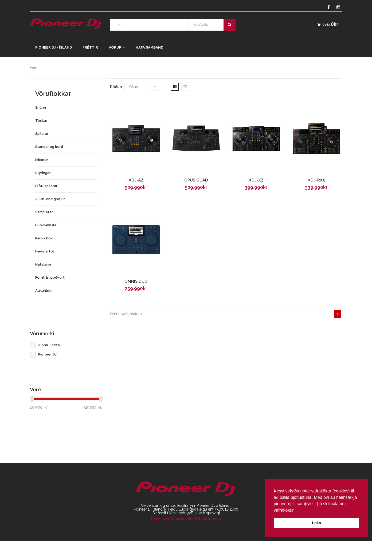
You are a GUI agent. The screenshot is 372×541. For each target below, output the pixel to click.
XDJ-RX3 (316, 180)
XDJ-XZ (256, 180)
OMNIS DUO (136, 281)
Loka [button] (316, 523)
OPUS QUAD (196, 180)
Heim (34, 67)
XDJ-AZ (136, 180)
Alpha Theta (49, 345)
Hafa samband (149, 47)
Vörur (115, 47)
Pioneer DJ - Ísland (53, 47)
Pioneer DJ (47, 354)
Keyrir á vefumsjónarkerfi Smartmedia (186, 518)
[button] (296, 510)
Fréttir (90, 47)
